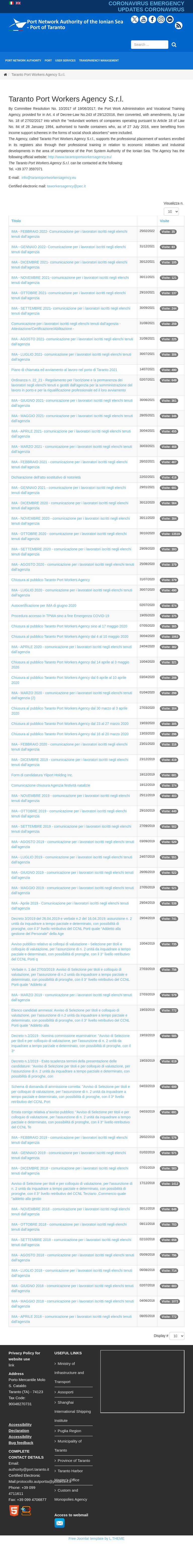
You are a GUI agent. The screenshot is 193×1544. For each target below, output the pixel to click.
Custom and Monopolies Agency (71, 1494)
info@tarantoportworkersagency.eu (49, 178)
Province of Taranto (74, 1460)
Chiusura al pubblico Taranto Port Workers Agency (50, 580)
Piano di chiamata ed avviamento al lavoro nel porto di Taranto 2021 (64, 370)
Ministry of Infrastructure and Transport (69, 1372)
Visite (164, 221)
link (11, 1365)
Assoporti (66, 1392)
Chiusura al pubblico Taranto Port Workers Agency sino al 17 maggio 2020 (69, 626)
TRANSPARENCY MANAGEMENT (99, 60)
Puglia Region (69, 1431)
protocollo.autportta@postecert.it (44, 1481)
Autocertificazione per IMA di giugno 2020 (43, 605)
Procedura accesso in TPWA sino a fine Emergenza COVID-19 (60, 616)
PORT (48, 60)
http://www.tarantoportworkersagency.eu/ (80, 157)
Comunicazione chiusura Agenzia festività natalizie (50, 785)
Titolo (16, 221)
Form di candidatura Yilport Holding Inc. (42, 775)
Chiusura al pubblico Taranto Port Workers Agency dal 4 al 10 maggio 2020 (69, 636)
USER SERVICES (65, 60)
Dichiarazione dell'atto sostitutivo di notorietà (46, 477)
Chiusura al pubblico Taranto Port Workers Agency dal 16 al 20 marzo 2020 (69, 734)
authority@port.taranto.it (29, 1469)
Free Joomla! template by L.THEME (97, 1538)
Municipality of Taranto (68, 1445)
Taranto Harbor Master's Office (69, 1475)
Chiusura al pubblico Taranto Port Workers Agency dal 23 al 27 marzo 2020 (69, 724)
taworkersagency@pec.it (66, 186)
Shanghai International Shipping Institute (73, 1411)
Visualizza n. (173, 203)
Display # (161, 1336)
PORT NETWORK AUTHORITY (23, 60)
